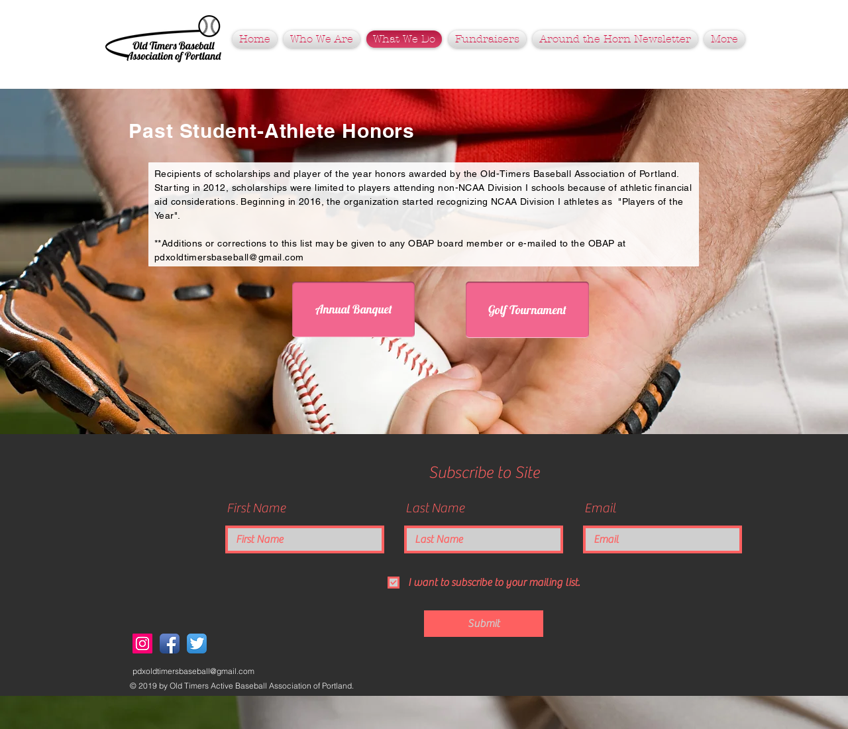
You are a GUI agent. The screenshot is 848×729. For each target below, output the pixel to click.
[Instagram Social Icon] (142, 643)
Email (600, 508)
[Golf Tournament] (527, 310)
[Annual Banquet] (353, 309)
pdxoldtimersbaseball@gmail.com (229, 257)
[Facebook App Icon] (170, 643)
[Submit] (483, 623)
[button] (487, 39)
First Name (256, 508)
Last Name (434, 508)
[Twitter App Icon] (197, 643)
